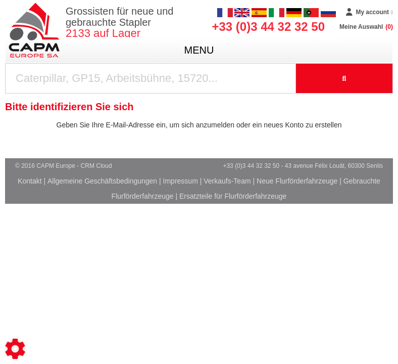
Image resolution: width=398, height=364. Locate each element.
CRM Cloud (96, 165)
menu (199, 50)
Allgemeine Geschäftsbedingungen (102, 181)
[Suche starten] (344, 78)
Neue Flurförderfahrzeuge (297, 181)
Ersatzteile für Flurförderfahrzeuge (232, 196)
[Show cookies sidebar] (15, 349)
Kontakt (29, 181)
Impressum (180, 181)
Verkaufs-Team (227, 181)
